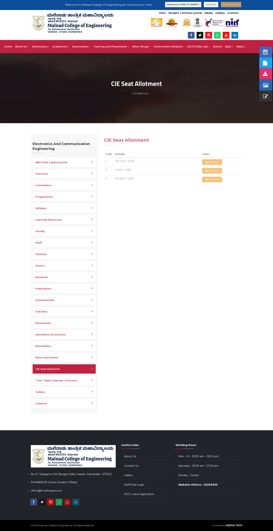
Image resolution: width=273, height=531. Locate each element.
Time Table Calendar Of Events (56, 380)
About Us (33, 46)
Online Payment (231, 4)
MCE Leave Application (139, 494)
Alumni (228, 46)
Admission (211, 4)
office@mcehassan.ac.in (46, 490)
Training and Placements (122, 46)
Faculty (40, 231)
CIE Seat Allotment (47, 368)
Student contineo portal (185, 13)
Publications (43, 288)
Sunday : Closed (188, 475)
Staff (38, 242)
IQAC (240, 46)
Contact (233, 13)
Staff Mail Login (134, 484)
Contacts (41, 403)
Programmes (44, 196)
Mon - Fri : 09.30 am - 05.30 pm (198, 456)
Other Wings (152, 46)
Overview (41, 173)
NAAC (252, 46)
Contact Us (131, 465)
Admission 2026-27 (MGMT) (183, 4)
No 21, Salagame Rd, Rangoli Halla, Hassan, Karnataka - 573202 (71, 474)
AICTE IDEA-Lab (210, 46)
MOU (162, 13)
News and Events (46, 357)
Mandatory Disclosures (50, 334)
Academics (72, 46)
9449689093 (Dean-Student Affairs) (54, 482)
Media (208, 13)
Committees (43, 185)
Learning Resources (48, 219)
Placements (43, 323)
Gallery (220, 13)
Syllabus (41, 208)
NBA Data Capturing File (51, 162)
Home (20, 46)
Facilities (41, 254)
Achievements (44, 300)
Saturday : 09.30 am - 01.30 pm (198, 465)
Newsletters (43, 345)
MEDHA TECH (234, 525)
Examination (93, 46)
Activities (41, 311)
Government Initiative (180, 46)
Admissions (52, 46)
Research (41, 277)
